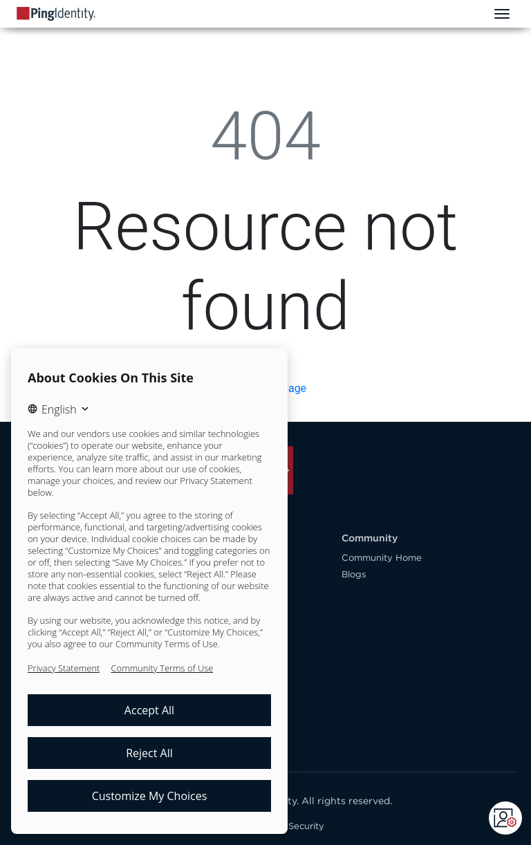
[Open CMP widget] (505, 818)
